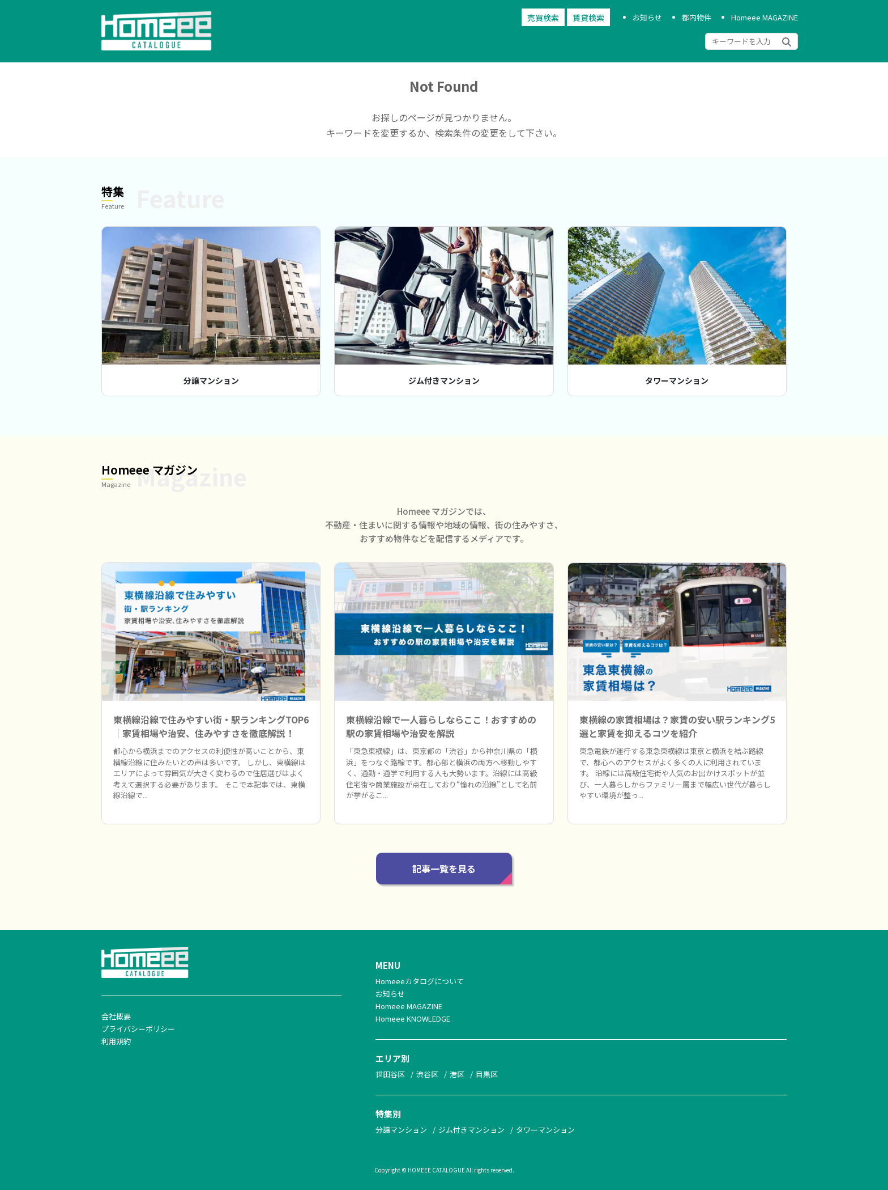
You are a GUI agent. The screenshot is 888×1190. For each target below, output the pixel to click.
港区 (457, 1074)
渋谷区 (427, 1074)
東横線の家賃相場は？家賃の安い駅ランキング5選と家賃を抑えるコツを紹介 (677, 726)
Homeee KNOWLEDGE (412, 1018)
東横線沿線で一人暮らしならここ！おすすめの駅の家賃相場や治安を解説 (441, 726)
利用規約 (116, 1041)
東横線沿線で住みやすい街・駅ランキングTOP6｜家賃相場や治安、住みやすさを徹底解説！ (211, 726)
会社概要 (116, 1016)
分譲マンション (211, 380)
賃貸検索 (588, 17)
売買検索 (543, 17)
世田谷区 (390, 1074)
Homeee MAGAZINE (764, 17)
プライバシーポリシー (138, 1028)
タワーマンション (676, 380)
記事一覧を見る (444, 868)
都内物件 (696, 17)
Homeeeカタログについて (419, 981)
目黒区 (487, 1074)
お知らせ (647, 17)
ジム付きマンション (444, 380)
